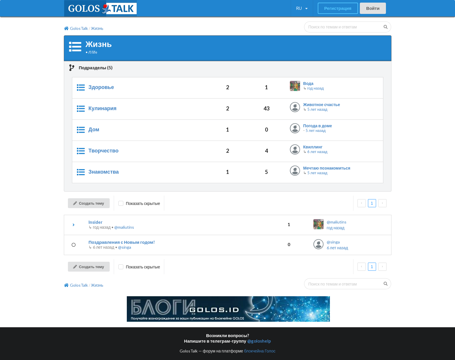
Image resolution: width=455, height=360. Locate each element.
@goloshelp (259, 340)
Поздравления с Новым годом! (122, 242)
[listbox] (302, 8)
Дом (94, 129)
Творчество (104, 150)
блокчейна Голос (259, 350)
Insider (95, 222)
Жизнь (97, 28)
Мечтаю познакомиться (326, 168)
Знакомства (104, 171)
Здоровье (101, 87)
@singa (124, 247)
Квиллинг (312, 146)
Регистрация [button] (337, 8)
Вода (308, 83)
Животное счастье (321, 104)
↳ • (101, 227)
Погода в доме (317, 125)
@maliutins (124, 227)
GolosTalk (76, 28)
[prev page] (362, 203)
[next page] (382, 203)
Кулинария (103, 108)
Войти (373, 8)
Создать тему (88, 203)
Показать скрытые (143, 203)
